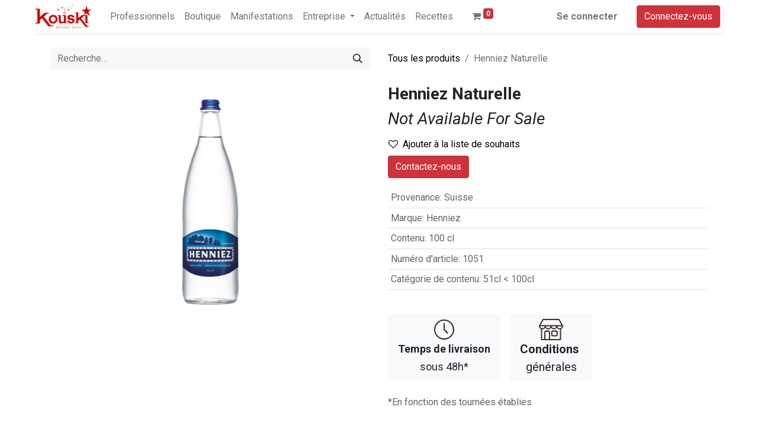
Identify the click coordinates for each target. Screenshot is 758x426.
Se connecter (587, 16)
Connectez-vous (678, 16)
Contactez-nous (428, 166)
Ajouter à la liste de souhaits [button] (454, 144)
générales (551, 346)
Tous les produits (424, 58)
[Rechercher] (357, 58)
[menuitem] (142, 16)
